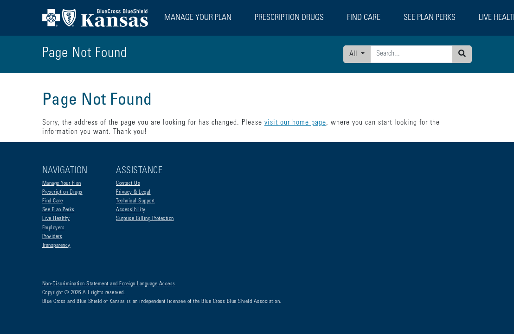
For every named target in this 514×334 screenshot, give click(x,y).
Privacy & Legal (133, 192)
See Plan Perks (58, 210)
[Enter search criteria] (411, 54)
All (354, 54)
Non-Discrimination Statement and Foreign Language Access (108, 284)
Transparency (56, 245)
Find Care (52, 201)
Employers (53, 228)
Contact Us (128, 183)
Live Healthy (56, 218)
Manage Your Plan (61, 183)
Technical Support (135, 201)
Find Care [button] (363, 18)
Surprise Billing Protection (145, 218)
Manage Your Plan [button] (197, 18)
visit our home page (295, 122)
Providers (52, 236)
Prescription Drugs (289, 18)
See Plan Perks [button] (430, 18)
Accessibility (131, 210)
